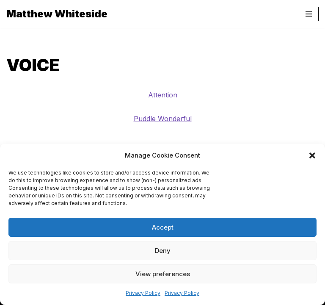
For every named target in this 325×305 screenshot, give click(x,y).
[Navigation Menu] (309, 14)
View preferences (162, 274)
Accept (163, 227)
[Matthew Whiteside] (56, 14)
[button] (312, 155)
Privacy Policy (143, 293)
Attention (162, 95)
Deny (163, 251)
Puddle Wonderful (163, 118)
